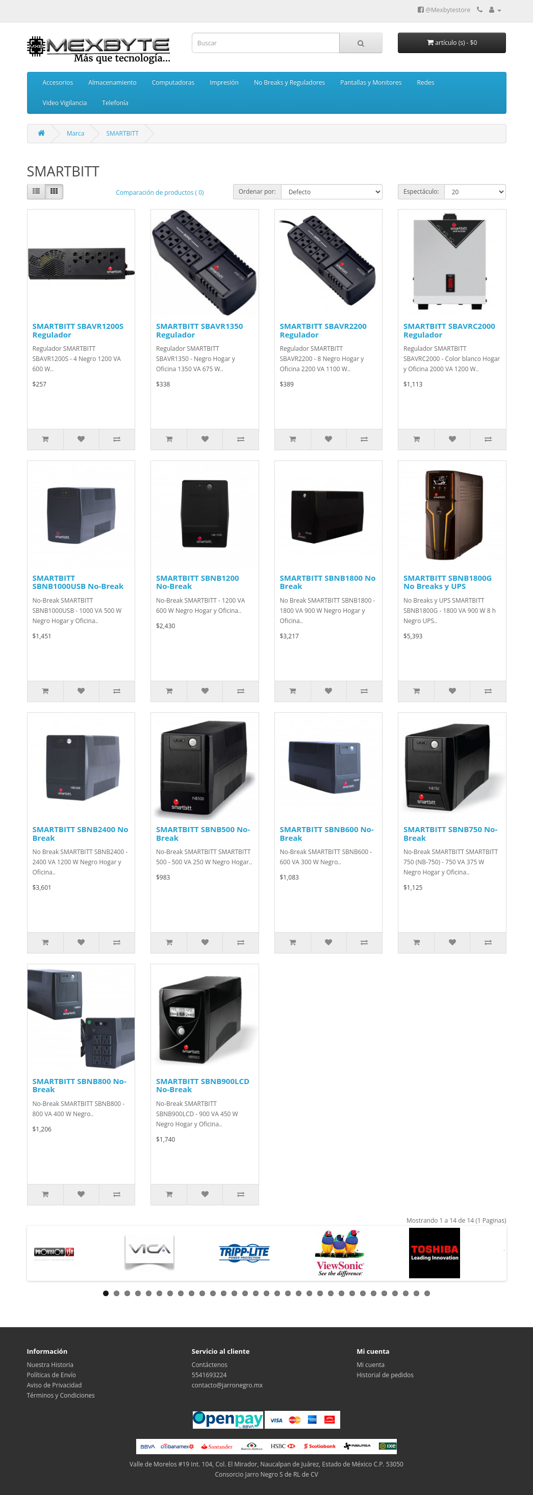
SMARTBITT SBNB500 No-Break (203, 833)
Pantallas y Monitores (370, 82)
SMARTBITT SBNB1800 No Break (328, 582)
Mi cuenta (371, 1364)
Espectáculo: (421, 191)
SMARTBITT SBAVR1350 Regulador (199, 330)
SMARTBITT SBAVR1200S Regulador (78, 330)
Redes (425, 82)
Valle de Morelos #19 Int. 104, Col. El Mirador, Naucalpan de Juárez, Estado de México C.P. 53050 (266, 1464)
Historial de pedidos (385, 1375)
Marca (76, 133)
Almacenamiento (112, 82)
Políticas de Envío (52, 1375)
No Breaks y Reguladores (289, 82)
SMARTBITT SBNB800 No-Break (79, 1085)
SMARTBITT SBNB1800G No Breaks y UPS (447, 582)
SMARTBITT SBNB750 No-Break (450, 833)
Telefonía (115, 102)
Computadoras (173, 82)
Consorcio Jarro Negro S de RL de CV (266, 1474)
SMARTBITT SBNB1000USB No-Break (78, 582)
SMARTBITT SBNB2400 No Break (81, 833)
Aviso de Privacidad (54, 1385)
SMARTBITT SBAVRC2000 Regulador (449, 330)
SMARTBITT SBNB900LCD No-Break (202, 1085)
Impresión (224, 82)
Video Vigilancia (65, 102)
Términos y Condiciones (61, 1395)
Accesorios (58, 82)
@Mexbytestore (444, 10)
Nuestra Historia (50, 1364)
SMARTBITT (123, 133)
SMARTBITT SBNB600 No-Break (327, 833)
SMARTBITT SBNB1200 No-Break (197, 582)
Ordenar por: (257, 191)
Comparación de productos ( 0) (160, 192)
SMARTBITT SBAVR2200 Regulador (323, 330)
